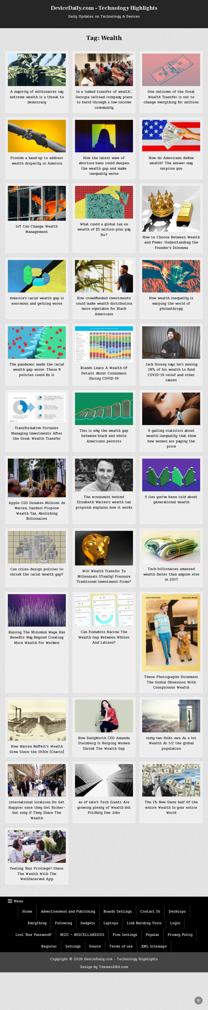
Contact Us (150, 911)
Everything (37, 923)
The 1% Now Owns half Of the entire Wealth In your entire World (171, 807)
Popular (152, 934)
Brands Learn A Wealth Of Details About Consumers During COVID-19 (103, 373)
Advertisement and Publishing (68, 911)
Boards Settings (117, 911)
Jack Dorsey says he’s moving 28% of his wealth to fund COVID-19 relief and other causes (171, 372)
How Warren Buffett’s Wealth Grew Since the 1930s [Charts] (36, 749)
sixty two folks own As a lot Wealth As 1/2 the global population (171, 743)
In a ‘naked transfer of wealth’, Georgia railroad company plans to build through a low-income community (104, 99)
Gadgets (87, 923)
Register (49, 946)
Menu (18, 901)
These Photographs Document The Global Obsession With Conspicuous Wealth (171, 682)
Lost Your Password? (33, 934)
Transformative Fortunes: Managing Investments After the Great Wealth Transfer (36, 433)
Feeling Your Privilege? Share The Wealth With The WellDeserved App (36, 874)
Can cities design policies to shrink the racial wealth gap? (36, 572)
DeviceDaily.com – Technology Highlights (104, 8)
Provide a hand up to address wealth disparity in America (36, 160)
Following (63, 923)
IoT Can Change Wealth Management (37, 229)
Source (95, 946)
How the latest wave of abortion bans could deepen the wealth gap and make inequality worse (104, 166)
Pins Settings (125, 934)
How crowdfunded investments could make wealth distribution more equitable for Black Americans (104, 306)
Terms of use (121, 946)
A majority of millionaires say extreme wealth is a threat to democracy (37, 97)
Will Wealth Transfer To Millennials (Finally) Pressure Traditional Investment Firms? (104, 576)
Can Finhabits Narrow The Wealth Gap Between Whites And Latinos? (103, 637)
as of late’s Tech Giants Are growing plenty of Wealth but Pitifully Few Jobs (104, 807)
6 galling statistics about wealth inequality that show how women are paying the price (171, 438)
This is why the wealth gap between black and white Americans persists (103, 436)
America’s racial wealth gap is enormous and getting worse (36, 300)
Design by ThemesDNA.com (104, 967)
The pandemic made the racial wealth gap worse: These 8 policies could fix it (36, 370)
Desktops (177, 911)
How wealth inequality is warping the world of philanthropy (171, 303)
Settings (73, 946)
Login (175, 923)
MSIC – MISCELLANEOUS (82, 934)
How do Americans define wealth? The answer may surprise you (171, 163)
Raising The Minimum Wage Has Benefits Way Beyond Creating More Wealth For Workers (36, 638)
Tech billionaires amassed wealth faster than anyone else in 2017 (171, 574)
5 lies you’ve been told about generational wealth (171, 499)
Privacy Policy (180, 934)
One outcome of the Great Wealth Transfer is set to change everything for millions (171, 97)
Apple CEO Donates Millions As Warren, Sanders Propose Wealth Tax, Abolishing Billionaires (36, 511)
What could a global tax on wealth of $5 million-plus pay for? (104, 230)
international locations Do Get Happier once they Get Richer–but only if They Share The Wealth (36, 810)
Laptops (110, 923)
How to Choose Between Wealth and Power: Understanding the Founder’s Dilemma (171, 243)
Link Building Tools (144, 923)
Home (27, 911)
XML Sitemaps (154, 946)
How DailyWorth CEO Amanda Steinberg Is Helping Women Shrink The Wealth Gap (104, 743)
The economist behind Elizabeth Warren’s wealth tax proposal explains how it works (104, 502)
